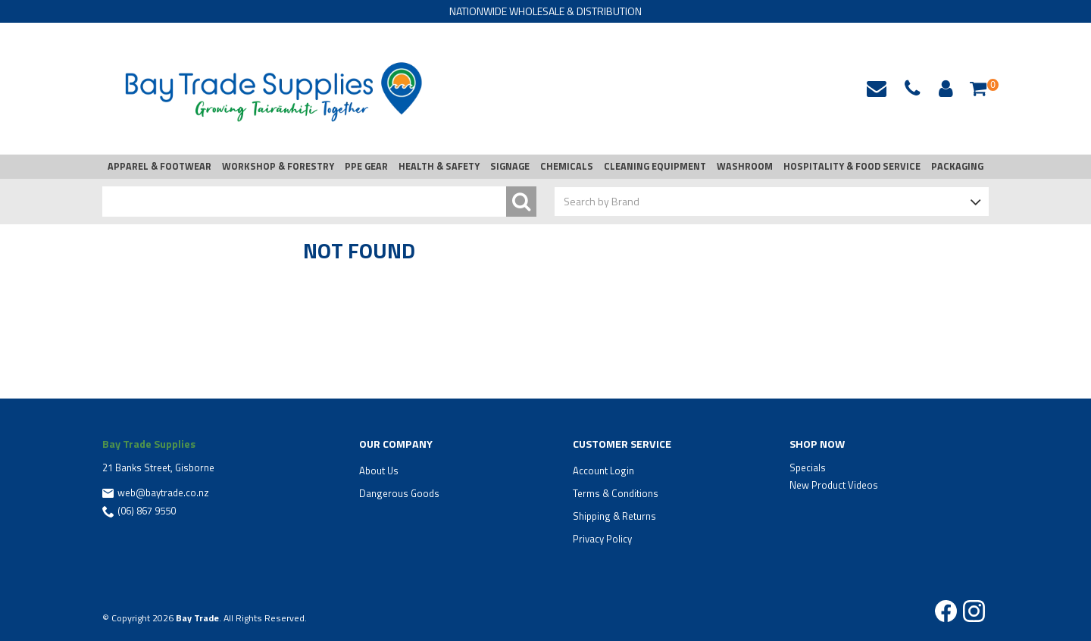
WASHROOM (745, 166)
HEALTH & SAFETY (439, 166)
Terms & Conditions (615, 493)
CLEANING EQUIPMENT (655, 166)
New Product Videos (833, 484)
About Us (379, 470)
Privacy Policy (602, 538)
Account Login (603, 470)
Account (943, 88)
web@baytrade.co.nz (876, 88)
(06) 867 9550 (146, 510)
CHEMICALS (566, 166)
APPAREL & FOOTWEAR (159, 166)
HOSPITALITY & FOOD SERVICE (852, 166)
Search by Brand (601, 201)
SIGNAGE (510, 166)
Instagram (974, 611)
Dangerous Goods (399, 493)
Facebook (946, 611)
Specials (807, 467)
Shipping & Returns (614, 516)
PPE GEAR (366, 166)
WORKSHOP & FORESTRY (278, 166)
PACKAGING (957, 166)
